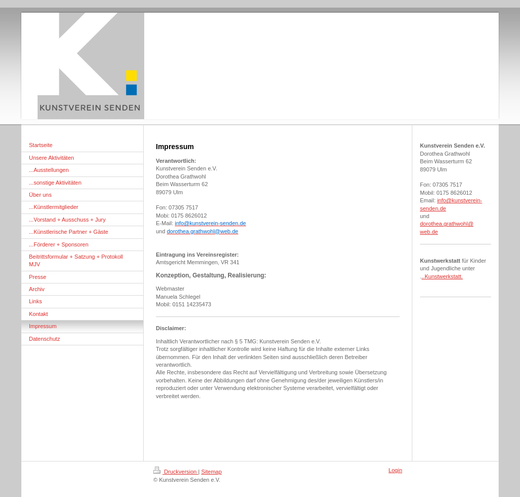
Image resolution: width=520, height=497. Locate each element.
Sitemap (211, 472)
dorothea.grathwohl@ (446, 224)
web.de (429, 232)
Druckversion (175, 472)
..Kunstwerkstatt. (442, 276)
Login (395, 470)
